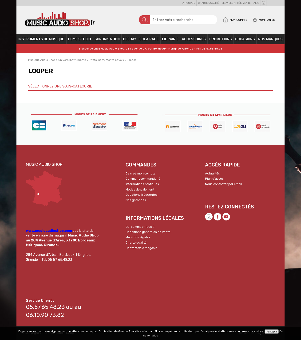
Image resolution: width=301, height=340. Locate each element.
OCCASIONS (245, 39)
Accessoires (194, 39)
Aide (256, 2)
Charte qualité (208, 2)
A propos (188, 2)
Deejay (129, 39)
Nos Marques (270, 39)
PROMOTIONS (220, 39)
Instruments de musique (41, 39)
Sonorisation (107, 39)
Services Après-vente (236, 2)
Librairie (170, 39)
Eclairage (149, 39)
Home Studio (79, 39)
